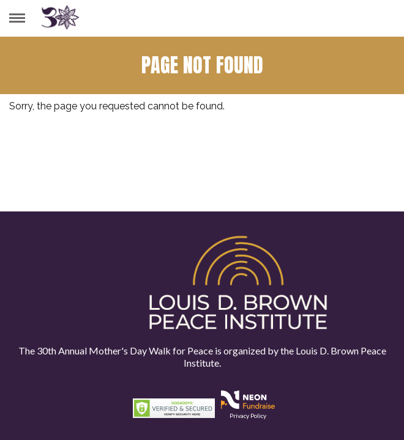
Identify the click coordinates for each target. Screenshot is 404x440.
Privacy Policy (248, 415)
